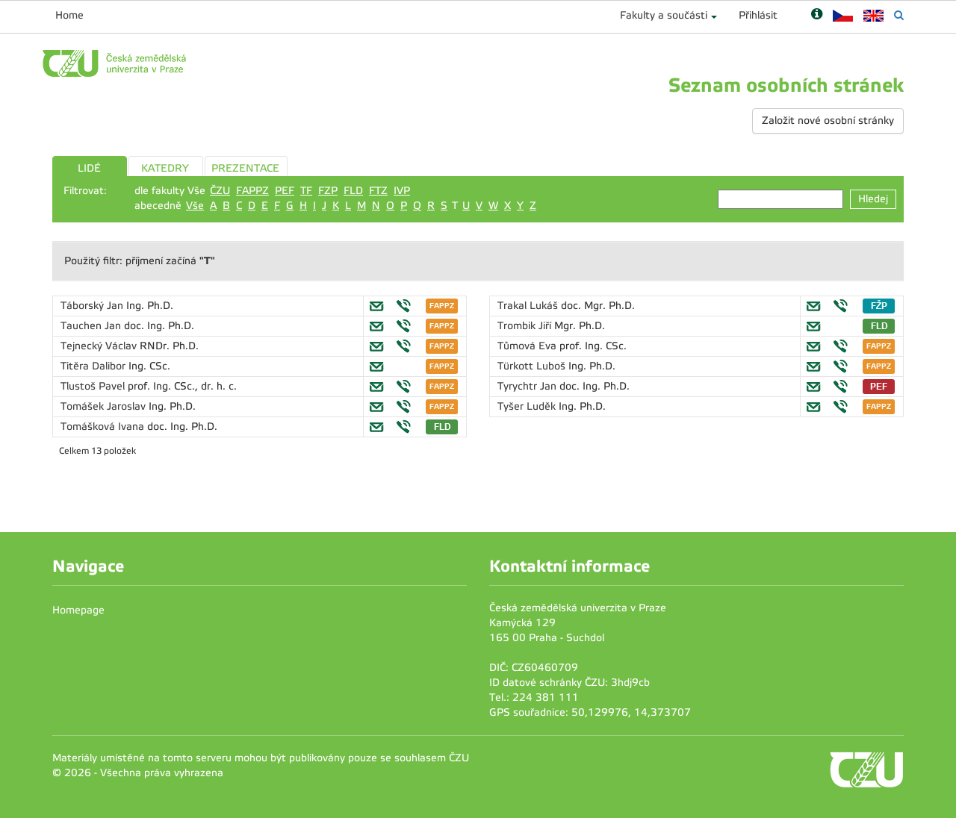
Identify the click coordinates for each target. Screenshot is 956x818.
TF (306, 190)
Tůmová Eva (528, 346)
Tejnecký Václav (100, 346)
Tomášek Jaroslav (104, 406)
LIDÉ (89, 168)
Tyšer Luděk (528, 406)
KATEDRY (165, 168)
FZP (328, 190)
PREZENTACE (245, 168)
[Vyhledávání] (899, 15)
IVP (402, 190)
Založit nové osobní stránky (828, 120)
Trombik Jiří (525, 325)
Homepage (78, 610)
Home (69, 15)
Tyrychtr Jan (528, 386)
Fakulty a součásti (663, 15)
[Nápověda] (816, 15)
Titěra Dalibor (94, 366)
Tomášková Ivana (103, 426)
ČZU (220, 190)
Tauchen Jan (92, 325)
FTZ (378, 190)
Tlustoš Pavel (94, 386)
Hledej (873, 198)
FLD (353, 190)
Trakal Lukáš (529, 305)
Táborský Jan (93, 305)
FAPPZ (252, 190)
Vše (195, 205)
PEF (284, 190)
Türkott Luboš (532, 366)
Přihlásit (758, 15)
